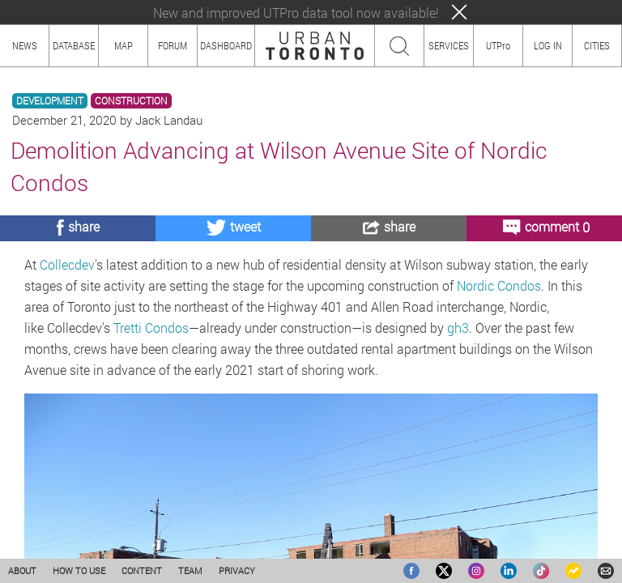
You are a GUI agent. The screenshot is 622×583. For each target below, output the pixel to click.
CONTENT (141, 570)
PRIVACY (237, 570)
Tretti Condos (151, 327)
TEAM (190, 570)
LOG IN (548, 45)
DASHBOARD (226, 45)
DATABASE (74, 45)
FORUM (172, 45)
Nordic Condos (499, 285)
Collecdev (67, 264)
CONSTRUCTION (131, 101)
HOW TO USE (79, 570)
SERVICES (448, 45)
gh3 (458, 327)
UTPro (498, 45)
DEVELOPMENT (49, 101)
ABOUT (22, 570)
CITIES (597, 45)
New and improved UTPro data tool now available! (296, 12)
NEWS (24, 45)
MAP (123, 45)
